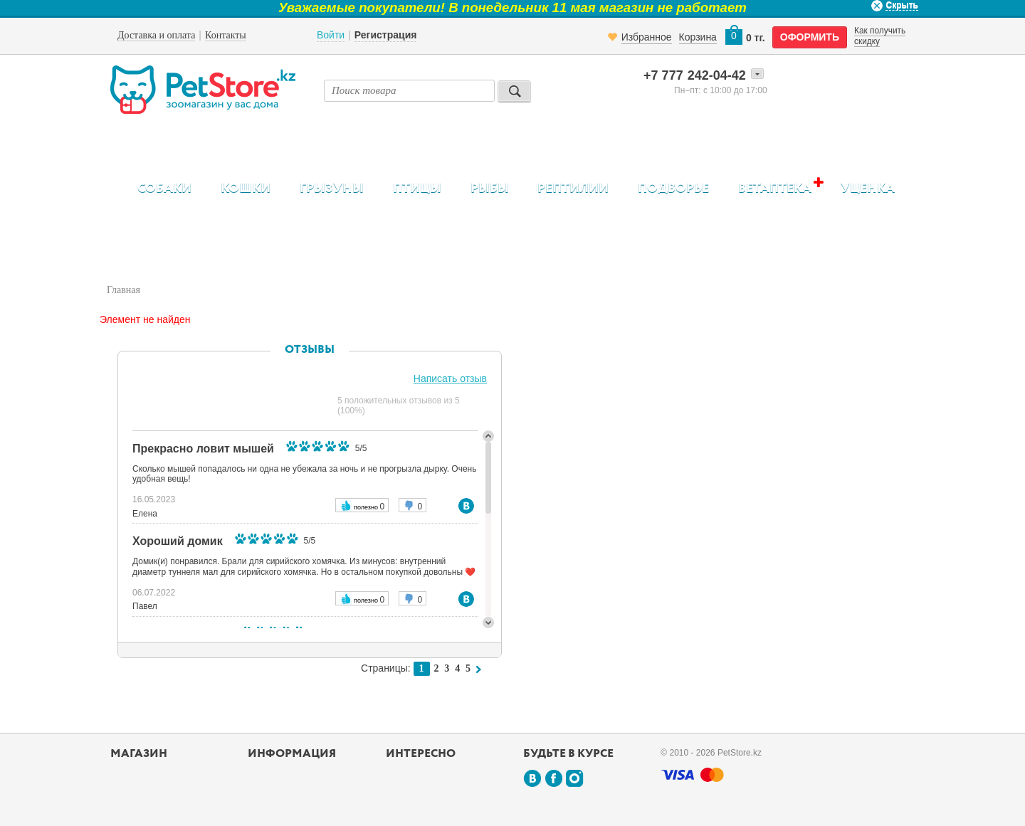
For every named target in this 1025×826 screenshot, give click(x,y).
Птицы (417, 188)
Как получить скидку (879, 36)
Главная (123, 290)
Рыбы (490, 188)
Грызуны (332, 188)
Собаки (164, 188)
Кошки (245, 188)
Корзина (698, 37)
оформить (809, 37)
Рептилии (573, 188)
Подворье (673, 188)
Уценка (868, 188)
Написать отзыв (450, 378)
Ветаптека (774, 188)
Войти (331, 35)
